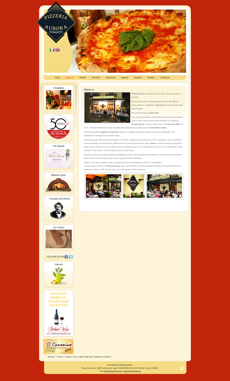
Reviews (151, 77)
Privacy (59, 357)
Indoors (82, 77)
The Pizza (96, 77)
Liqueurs (124, 77)
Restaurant (110, 77)
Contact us (164, 77)
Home (57, 77)
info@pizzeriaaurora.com (113, 371)
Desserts (138, 77)
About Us (70, 77)
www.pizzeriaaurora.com (132, 371)
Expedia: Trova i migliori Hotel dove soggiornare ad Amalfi (87, 357)
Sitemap (51, 357)
